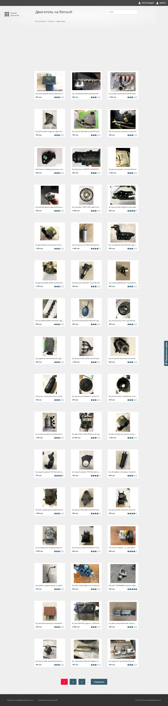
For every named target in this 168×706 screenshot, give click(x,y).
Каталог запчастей (15, 14)
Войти (163, 3)
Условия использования (48, 700)
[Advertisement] (84, 46)
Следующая (99, 682)
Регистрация (148, 3)
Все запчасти (40, 21)
